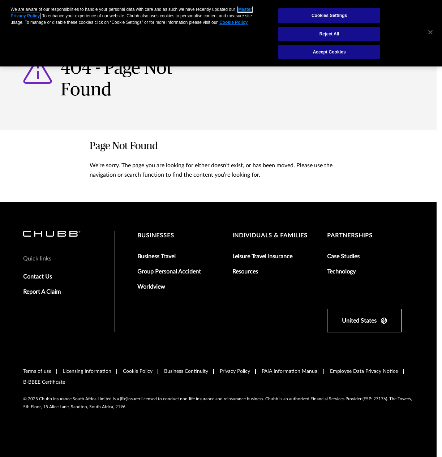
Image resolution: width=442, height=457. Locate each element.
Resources (245, 272)
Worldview (151, 287)
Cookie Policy (138, 371)
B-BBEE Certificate (44, 382)
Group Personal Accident (169, 272)
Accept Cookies (329, 52)
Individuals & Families (270, 235)
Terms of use (37, 371)
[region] (221, 33)
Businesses (155, 235)
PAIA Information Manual (290, 371)
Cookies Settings (329, 15)
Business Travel (156, 256)
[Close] (430, 32)
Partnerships (350, 235)
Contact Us (37, 277)
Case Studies (343, 256)
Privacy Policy (235, 371)
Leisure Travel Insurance (262, 256)
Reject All (329, 33)
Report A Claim (42, 292)
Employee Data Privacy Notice (364, 371)
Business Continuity (186, 371)
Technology (341, 272)
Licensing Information (87, 371)
